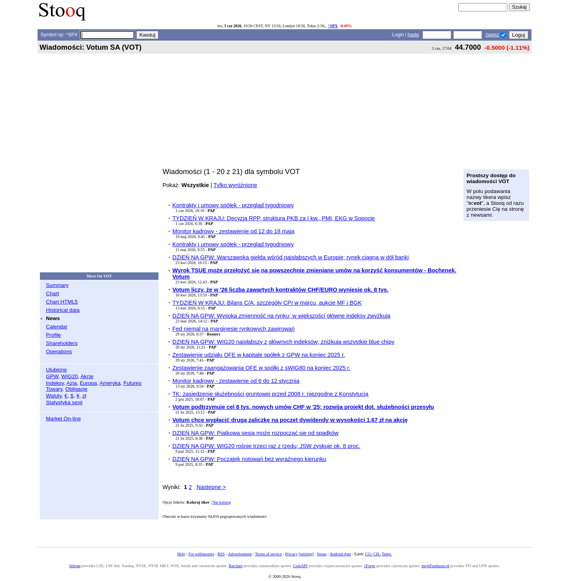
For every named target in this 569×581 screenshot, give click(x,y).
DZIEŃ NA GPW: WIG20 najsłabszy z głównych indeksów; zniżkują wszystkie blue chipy (283, 342)
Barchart (236, 566)
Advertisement (240, 554)
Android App (340, 554)
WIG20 (69, 376)
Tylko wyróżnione (235, 185)
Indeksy (55, 383)
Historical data (62, 310)
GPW (52, 376)
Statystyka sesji (64, 402)
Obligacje (76, 389)
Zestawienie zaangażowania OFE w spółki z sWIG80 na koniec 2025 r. (261, 368)
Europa (88, 383)
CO (368, 554)
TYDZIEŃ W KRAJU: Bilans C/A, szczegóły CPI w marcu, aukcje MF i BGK (267, 303)
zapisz (492, 34)
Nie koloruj (222, 502)
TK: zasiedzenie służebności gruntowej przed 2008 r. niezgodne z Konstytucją (270, 394)
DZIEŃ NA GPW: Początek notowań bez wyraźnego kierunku (249, 459)
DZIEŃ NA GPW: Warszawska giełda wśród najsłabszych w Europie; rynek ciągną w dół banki (290, 257)
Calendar (57, 327)
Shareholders (61, 343)
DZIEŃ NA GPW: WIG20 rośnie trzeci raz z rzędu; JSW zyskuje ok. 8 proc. (266, 446)
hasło (413, 34)
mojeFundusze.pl (435, 566)
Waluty (54, 396)
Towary (54, 389)
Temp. (387, 554)
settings (306, 554)
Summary (57, 285)
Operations (59, 351)
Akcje (87, 376)
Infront (74, 566)
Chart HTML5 (62, 302)
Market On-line (63, 419)
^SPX (332, 26)
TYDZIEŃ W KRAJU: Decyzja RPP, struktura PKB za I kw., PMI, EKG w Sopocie (273, 218)
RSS (220, 554)
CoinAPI (300, 566)
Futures (132, 383)
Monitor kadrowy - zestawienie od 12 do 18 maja (233, 231)
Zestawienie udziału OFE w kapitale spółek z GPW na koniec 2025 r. (258, 355)
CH (377, 554)
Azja (71, 383)
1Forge (369, 566)
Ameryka (110, 383)
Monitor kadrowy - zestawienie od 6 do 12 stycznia (236, 381)
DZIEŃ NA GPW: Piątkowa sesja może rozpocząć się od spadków (255, 433)
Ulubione (56, 370)
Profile (53, 335)
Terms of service (268, 554)
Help (181, 554)
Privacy (291, 554)
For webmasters (201, 554)
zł (84, 396)
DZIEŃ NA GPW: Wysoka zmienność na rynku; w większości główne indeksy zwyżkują (281, 316)
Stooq (321, 554)
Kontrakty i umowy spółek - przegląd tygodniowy (233, 205)
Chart (52, 293)
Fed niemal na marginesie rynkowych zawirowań (233, 329)
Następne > (211, 487)
